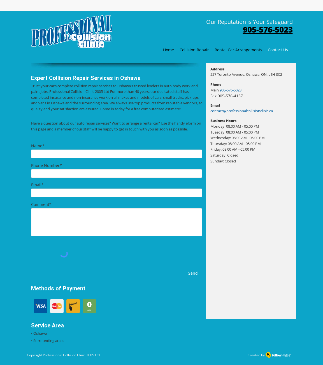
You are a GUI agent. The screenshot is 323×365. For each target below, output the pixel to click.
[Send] (193, 273)
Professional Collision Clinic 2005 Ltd (71, 355)
